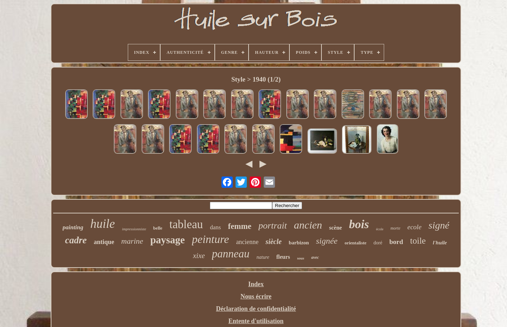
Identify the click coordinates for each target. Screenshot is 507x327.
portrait (272, 225)
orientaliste (356, 242)
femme (239, 226)
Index (256, 284)
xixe (199, 255)
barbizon (299, 242)
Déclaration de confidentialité (256, 308)
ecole (414, 227)
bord (396, 241)
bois (359, 224)
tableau (186, 224)
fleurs (283, 257)
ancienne (247, 241)
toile (418, 240)
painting (73, 227)
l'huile (440, 242)
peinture (210, 239)
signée (326, 240)
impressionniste (134, 229)
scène (335, 228)
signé (438, 225)
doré (378, 242)
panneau (231, 254)
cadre (76, 240)
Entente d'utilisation (256, 321)
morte (395, 228)
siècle (273, 241)
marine (132, 241)
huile (102, 224)
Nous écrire (255, 296)
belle (157, 228)
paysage (167, 239)
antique (104, 241)
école (379, 229)
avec (315, 257)
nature (263, 257)
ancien (308, 225)
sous (300, 258)
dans (215, 227)
